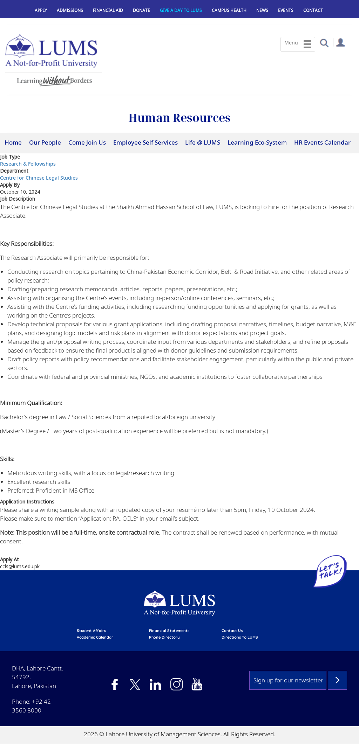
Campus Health (229, 10)
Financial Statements (169, 630)
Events (285, 10)
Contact (313, 10)
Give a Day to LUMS (181, 10)
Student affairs (91, 630)
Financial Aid (108, 10)
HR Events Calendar (322, 142)
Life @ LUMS (202, 142)
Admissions (70, 10)
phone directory (164, 637)
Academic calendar (95, 637)
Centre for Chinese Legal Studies (39, 177)
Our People (45, 142)
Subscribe (337, 680)
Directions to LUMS (240, 637)
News (262, 10)
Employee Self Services (145, 142)
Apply (41, 10)
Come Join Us (87, 142)
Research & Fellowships (28, 163)
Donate (141, 10)
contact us (232, 630)
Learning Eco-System (257, 142)
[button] (324, 42)
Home (13, 142)
